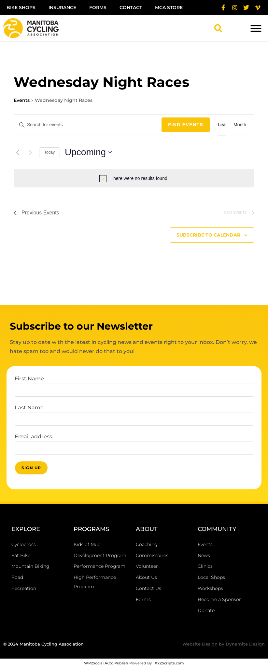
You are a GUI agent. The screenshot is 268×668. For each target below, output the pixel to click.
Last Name (29, 407)
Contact (131, 7)
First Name (29, 378)
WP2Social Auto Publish (106, 663)
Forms (97, 7)
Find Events (185, 124)
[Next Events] (30, 152)
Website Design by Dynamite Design (223, 644)
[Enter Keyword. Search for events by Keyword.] (88, 125)
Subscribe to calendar (208, 235)
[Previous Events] (17, 152)
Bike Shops (21, 7)
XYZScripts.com (169, 663)
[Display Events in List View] (222, 125)
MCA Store (169, 7)
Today (49, 152)
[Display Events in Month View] (239, 125)
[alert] (134, 178)
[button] (218, 28)
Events (22, 100)
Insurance (62, 7)
